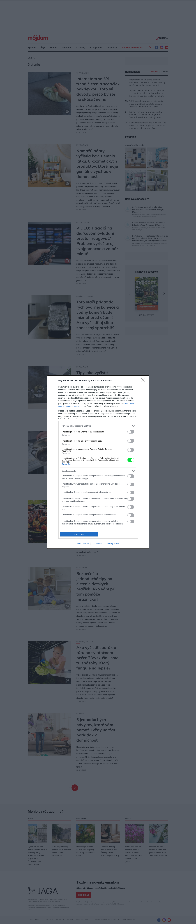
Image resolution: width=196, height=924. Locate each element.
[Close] (143, 380)
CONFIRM (79, 534)
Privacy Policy (113, 544)
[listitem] (98, 426)
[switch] (130, 432)
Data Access (98, 544)
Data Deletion (83, 544)
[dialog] (98, 462)
